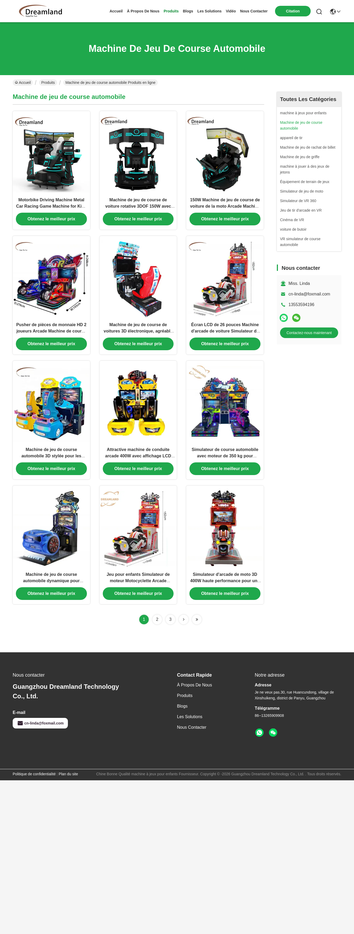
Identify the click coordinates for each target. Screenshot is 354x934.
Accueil (116, 11)
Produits (48, 82)
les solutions (209, 11)
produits (171, 11)
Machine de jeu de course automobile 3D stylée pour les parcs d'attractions (51, 460)
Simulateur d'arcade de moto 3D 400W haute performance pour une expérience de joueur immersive (225, 587)
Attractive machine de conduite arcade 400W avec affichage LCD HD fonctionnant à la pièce (138, 460)
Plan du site (68, 780)
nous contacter (254, 11)
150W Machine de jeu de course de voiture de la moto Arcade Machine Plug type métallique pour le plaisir (225, 207)
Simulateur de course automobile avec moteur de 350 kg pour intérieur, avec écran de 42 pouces (224, 460)
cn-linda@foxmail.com (309, 294)
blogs (188, 11)
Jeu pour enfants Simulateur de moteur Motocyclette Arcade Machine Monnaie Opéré (138, 587)
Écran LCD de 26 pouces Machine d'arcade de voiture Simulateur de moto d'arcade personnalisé (225, 334)
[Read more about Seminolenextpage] (183, 626)
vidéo (231, 11)
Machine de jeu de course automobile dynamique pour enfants (51, 587)
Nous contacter (191, 733)
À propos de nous (143, 11)
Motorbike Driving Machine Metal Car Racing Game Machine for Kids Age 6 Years (51, 207)
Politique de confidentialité (34, 780)
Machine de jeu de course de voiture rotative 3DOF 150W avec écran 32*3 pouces (138, 207)
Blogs (182, 712)
